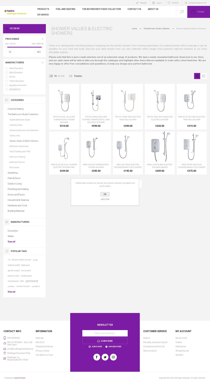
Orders (179, 342)
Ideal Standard (16, 68)
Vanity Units (15, 135)
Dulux (35, 260)
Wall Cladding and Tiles (20, 151)
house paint (26, 270)
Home (134, 28)
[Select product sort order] (80, 76)
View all (11, 241)
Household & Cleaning (18, 200)
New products (150, 350)
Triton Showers (16, 81)
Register (143, 3)
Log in (159, 3)
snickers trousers (23, 286)
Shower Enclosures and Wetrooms (24, 130)
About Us (40, 342)
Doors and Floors (16, 194)
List (204, 76)
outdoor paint (26, 276)
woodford (35, 286)
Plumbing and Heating (18, 189)
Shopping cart (182, 350)
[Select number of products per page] (53, 76)
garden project (14, 270)
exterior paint (14, 265)
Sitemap (40, 338)
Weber (11, 236)
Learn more (105, 199)
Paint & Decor (14, 178)
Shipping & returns (44, 346)
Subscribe (97, 347)
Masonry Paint (13, 276)
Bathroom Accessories (19, 146)
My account (181, 338)
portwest (32, 281)
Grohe (12, 77)
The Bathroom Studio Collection (23, 114)
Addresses (181, 346)
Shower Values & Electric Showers (24, 141)
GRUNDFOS (14, 89)
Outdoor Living (15, 183)
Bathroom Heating (17, 157)
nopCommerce (19, 378)
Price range (12, 39)
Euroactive (13, 231)
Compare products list (198, 3)
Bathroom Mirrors (17, 162)
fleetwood (25, 265)
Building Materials (16, 211)
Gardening (13, 173)
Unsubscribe (114, 347)
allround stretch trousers (21, 260)
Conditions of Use (44, 355)
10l (9, 260)
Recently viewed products (155, 342)
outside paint (13, 281)
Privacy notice (42, 350)
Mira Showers (16, 72)
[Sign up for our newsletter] (105, 333)
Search (146, 338)
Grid (197, 76)
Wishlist (179, 355)
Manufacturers (14, 62)
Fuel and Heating (15, 109)
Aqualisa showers (17, 85)
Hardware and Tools (17, 205)
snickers (11, 286)
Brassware (14, 167)
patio (22, 281)
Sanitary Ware (16, 125)
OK (105, 194)
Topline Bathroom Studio (20, 120)
